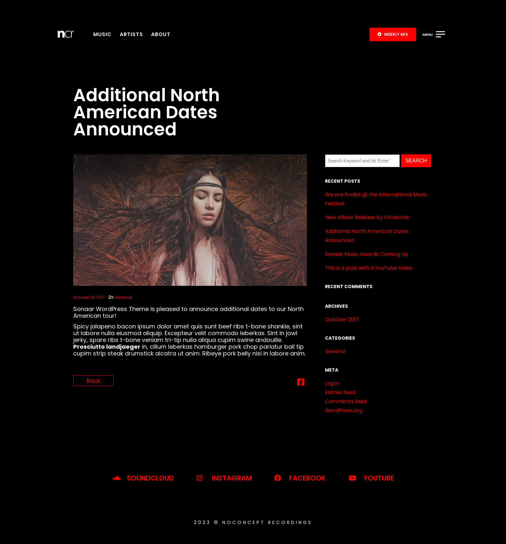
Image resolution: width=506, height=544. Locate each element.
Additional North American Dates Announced (367, 236)
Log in (332, 383)
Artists (131, 34)
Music (102, 34)
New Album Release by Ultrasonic (367, 217)
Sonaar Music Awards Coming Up (366, 254)
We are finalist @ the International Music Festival (376, 199)
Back (93, 381)
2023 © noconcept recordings (253, 522)
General (123, 297)
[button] (392, 34)
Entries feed (340, 392)
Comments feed (346, 401)
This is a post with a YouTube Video (368, 268)
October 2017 (342, 319)
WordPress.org (343, 410)
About (160, 34)
